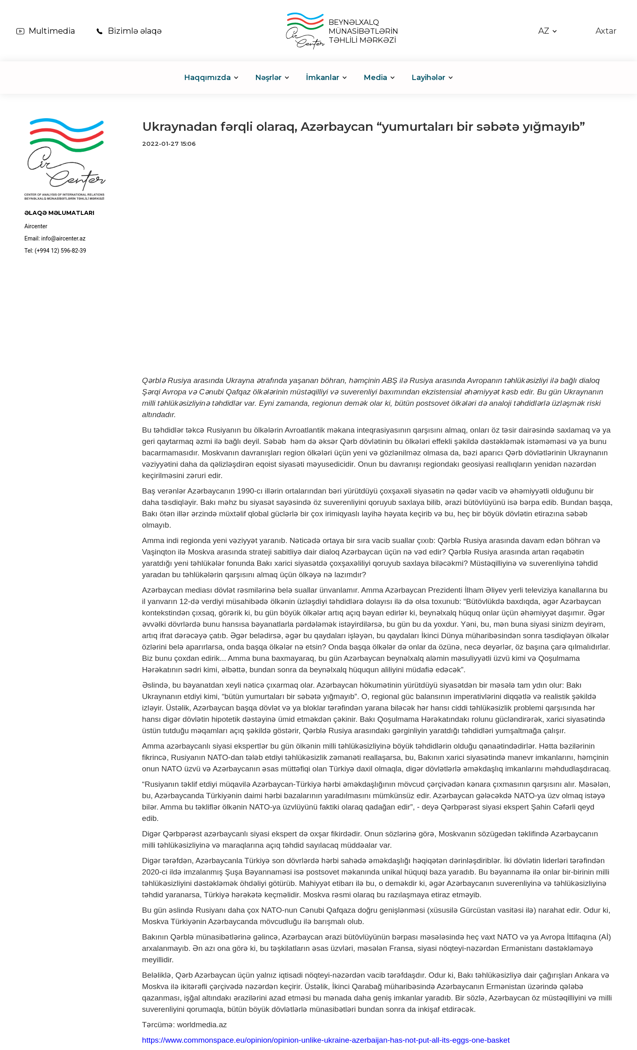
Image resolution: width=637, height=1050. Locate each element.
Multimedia (51, 31)
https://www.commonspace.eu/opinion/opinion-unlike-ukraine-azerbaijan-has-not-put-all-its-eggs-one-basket (326, 1040)
